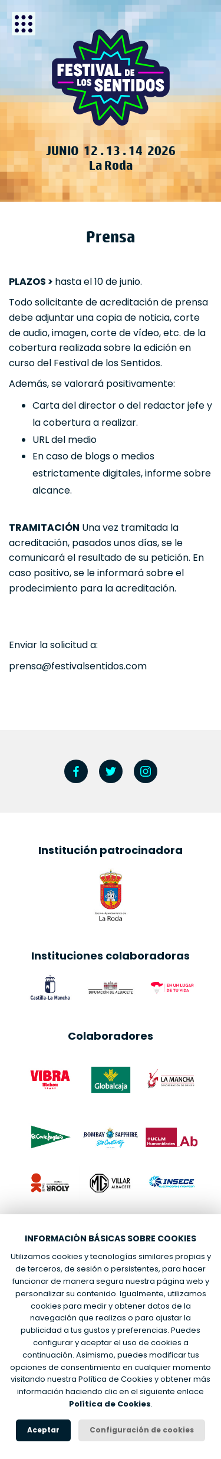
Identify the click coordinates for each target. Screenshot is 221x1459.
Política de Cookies (110, 1403)
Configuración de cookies (142, 1430)
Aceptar (43, 1430)
